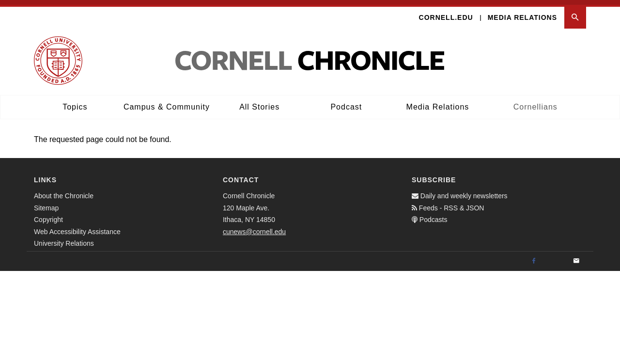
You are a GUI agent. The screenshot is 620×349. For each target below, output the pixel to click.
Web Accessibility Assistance (77, 227)
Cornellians (535, 102)
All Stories (259, 102)
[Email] (576, 256)
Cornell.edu (446, 12)
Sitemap (46, 203)
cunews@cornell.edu (254, 227)
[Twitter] (555, 256)
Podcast (346, 102)
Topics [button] (74, 102)
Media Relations (522, 12)
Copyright (48, 215)
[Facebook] (533, 256)
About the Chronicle (63, 191)
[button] (575, 13)
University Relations (64, 238)
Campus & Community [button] (167, 102)
